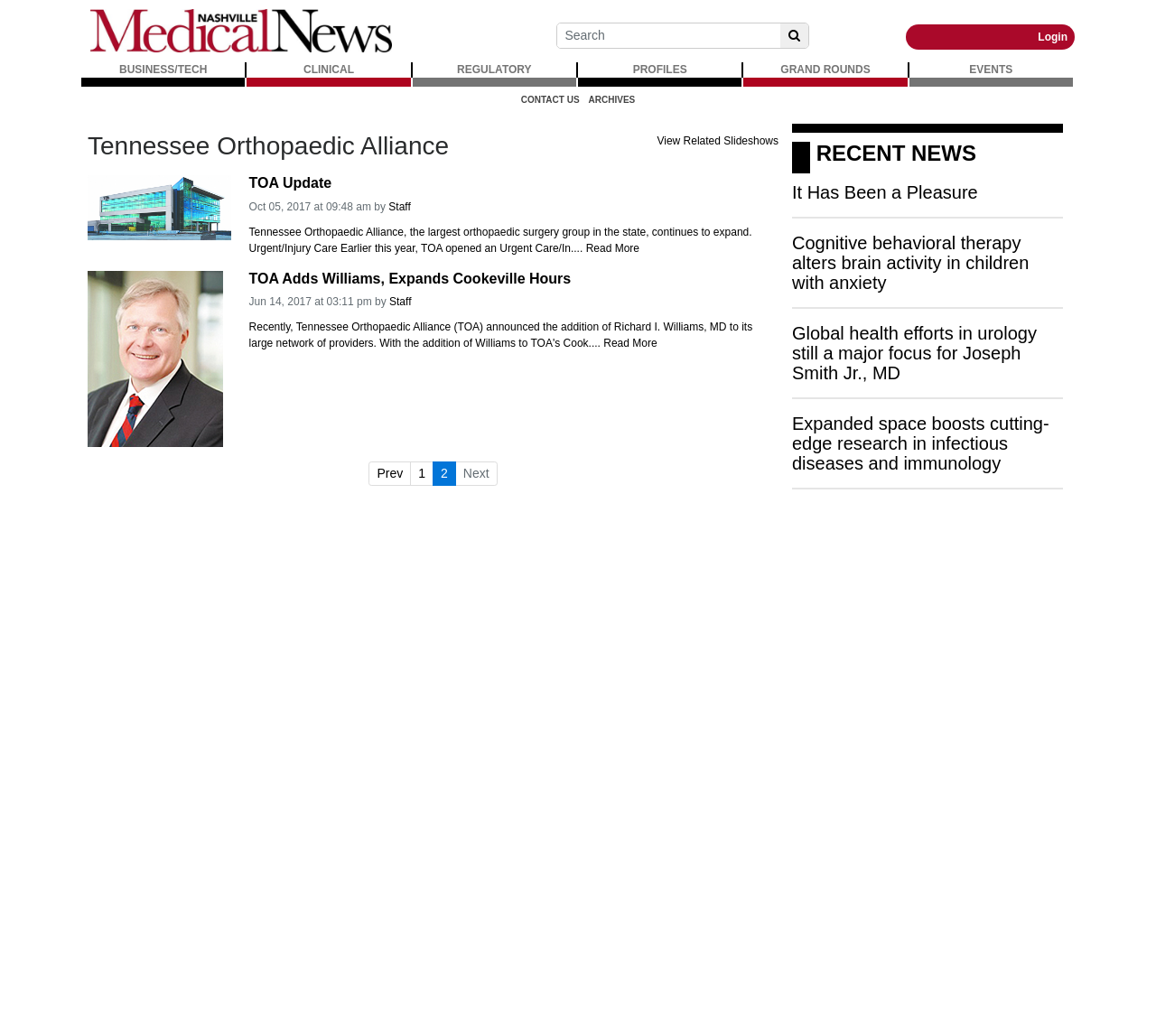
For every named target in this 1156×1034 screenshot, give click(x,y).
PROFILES (660, 69)
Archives (612, 100)
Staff (399, 206)
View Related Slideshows (717, 141)
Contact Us (550, 100)
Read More (612, 248)
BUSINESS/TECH (163, 69)
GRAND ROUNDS (825, 69)
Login (1052, 37)
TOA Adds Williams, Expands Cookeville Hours (410, 278)
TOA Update (290, 183)
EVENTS (990, 69)
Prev (390, 473)
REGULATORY (494, 69)
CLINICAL (328, 69)
